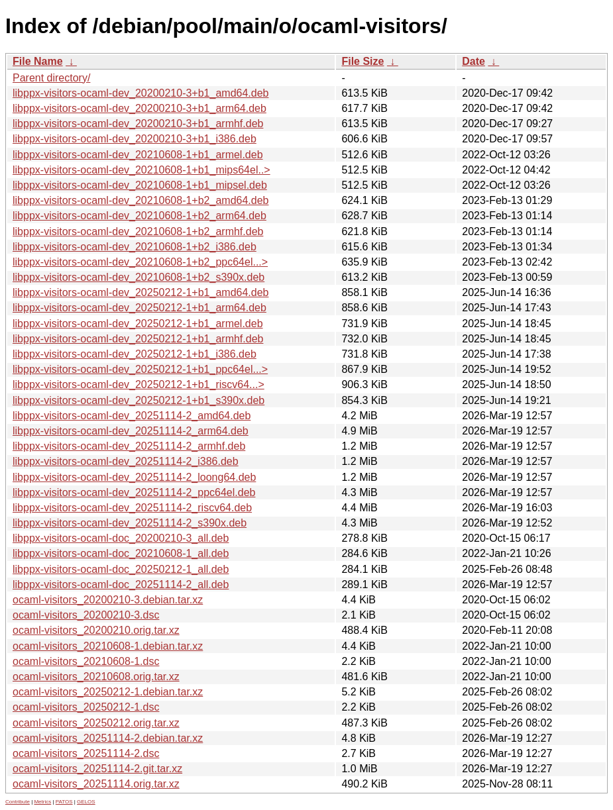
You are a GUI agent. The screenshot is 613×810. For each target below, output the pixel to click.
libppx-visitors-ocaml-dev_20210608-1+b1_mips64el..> (141, 170)
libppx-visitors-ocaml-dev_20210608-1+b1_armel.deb (138, 154)
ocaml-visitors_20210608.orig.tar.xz (96, 676)
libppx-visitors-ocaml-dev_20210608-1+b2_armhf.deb (138, 231)
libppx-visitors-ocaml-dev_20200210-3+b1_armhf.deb (138, 123)
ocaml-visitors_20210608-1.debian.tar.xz (108, 646)
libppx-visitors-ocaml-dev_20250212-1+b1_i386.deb (134, 354)
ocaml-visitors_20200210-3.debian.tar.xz (108, 599)
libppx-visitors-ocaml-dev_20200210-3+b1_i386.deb (134, 138)
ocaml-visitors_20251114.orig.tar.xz (96, 783)
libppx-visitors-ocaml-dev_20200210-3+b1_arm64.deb (139, 108)
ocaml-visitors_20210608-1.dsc (86, 661)
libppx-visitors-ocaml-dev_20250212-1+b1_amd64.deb (140, 292)
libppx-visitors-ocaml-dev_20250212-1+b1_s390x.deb (138, 400)
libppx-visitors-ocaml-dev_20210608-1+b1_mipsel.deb (140, 185)
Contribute (17, 802)
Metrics (42, 802)
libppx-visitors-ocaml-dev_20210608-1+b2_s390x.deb (138, 277)
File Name (38, 61)
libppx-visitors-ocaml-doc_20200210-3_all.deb (121, 538)
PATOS (64, 802)
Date (473, 61)
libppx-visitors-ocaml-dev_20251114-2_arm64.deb (131, 430)
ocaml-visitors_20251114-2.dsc (86, 753)
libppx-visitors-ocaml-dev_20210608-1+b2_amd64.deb (140, 200)
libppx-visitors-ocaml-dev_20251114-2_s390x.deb (130, 523)
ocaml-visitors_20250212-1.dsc (86, 707)
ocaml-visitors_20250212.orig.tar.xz (96, 723)
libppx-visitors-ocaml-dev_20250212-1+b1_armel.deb (138, 323)
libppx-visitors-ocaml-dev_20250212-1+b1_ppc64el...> (140, 369)
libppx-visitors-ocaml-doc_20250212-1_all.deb (121, 569)
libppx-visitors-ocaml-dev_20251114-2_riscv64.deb (132, 507)
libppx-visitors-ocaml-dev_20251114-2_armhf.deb (129, 446)
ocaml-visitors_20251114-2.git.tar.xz (97, 768)
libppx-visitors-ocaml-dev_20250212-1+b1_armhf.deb (138, 338)
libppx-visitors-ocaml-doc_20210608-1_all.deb (121, 553)
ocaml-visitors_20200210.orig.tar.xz (96, 630)
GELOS (86, 802)
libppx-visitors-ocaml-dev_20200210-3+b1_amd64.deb (140, 93)
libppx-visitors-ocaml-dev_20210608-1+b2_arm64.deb (139, 215)
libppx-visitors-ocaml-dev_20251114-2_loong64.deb (134, 477)
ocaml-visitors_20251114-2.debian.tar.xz (108, 738)
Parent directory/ (51, 77)
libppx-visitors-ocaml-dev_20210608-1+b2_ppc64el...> (140, 262)
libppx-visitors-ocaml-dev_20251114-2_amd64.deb (132, 415)
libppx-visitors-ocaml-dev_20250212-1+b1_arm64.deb (139, 307)
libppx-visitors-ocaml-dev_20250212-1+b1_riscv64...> (138, 384)
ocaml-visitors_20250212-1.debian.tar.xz (108, 691)
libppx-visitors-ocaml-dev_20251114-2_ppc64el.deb (134, 492)
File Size (362, 61)
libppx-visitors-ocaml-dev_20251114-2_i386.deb (126, 461)
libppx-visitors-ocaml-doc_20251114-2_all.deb (121, 584)
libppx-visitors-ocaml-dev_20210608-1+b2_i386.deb (134, 246)
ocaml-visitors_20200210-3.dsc (86, 615)
